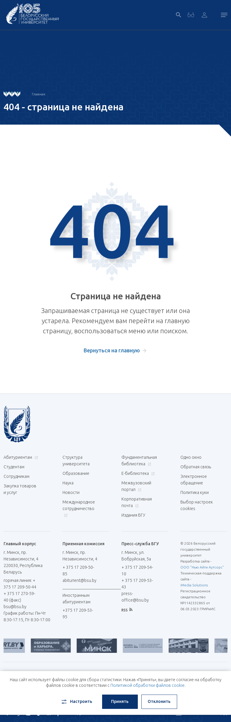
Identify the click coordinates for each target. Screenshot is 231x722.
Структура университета (76, 460)
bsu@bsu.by (15, 606)
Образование (76, 473)
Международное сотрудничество (79, 508)
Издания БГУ (133, 515)
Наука (68, 483)
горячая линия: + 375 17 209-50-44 (20, 583)
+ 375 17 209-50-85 (78, 570)
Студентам (14, 466)
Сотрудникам (16, 476)
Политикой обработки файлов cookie (147, 685)
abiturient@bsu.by (79, 580)
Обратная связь (195, 466)
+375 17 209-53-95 (78, 613)
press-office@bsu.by (135, 596)
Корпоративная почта (136, 502)
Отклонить (159, 701)
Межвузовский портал (136, 486)
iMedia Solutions (194, 585)
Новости (71, 492)
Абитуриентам (20, 457)
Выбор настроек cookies (196, 505)
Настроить (76, 701)
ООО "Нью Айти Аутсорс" (202, 567)
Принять (120, 701)
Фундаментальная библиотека (139, 460)
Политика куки (194, 492)
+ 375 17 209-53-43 (137, 583)
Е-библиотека (137, 473)
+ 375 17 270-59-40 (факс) (19, 596)
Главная (38, 94)
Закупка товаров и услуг (20, 489)
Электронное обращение (193, 479)
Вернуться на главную (112, 350)
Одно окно (191, 457)
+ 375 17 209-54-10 (137, 570)
